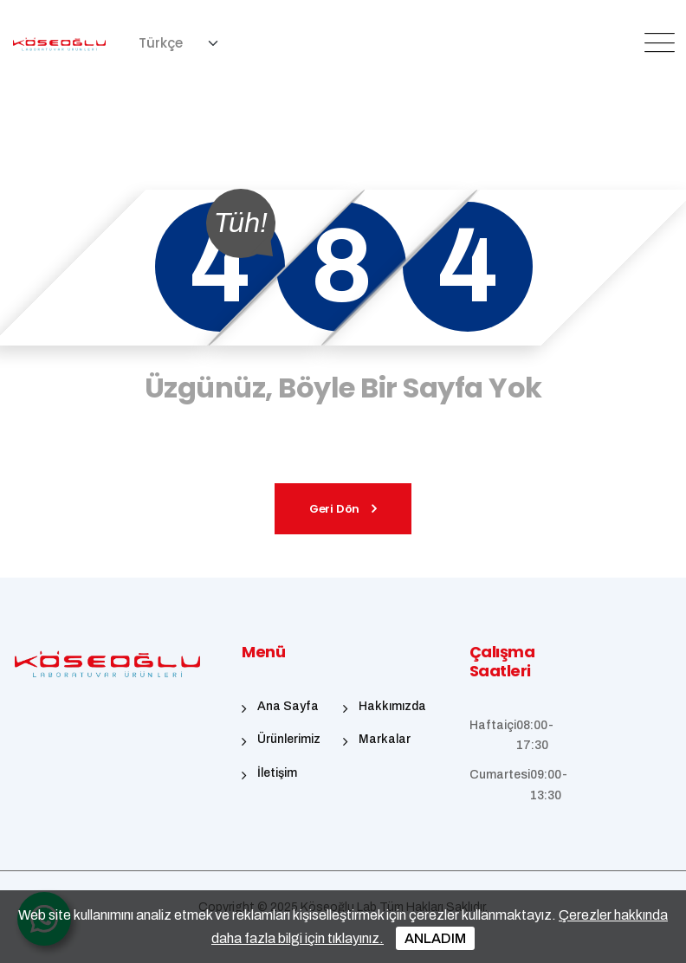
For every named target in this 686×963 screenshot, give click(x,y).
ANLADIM (435, 938)
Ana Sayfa (288, 706)
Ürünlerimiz (288, 739)
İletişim (277, 772)
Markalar (385, 739)
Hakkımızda (392, 706)
